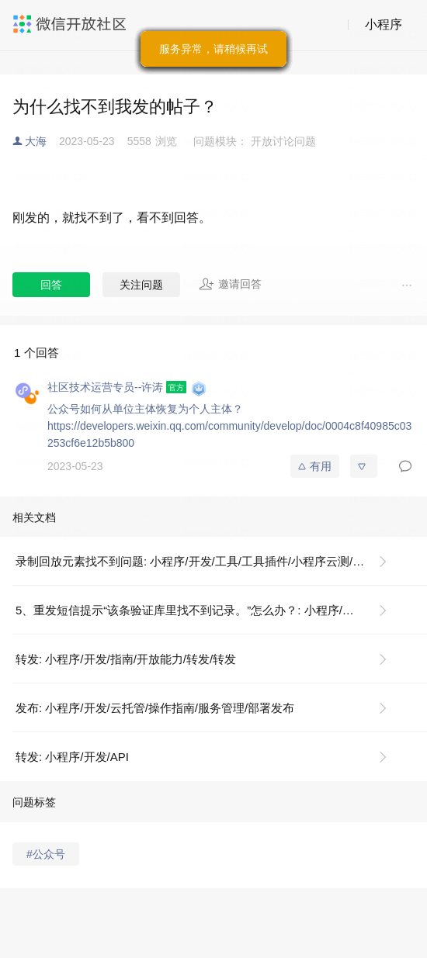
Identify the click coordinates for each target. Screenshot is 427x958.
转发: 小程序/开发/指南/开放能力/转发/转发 (126, 659)
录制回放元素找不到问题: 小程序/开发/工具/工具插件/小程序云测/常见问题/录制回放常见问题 (208, 561)
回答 (51, 284)
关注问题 (141, 284)
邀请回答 (230, 284)
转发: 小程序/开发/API (72, 756)
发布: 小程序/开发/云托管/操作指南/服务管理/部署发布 (155, 707)
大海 (36, 141)
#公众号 (45, 854)
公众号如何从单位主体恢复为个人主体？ (145, 409)
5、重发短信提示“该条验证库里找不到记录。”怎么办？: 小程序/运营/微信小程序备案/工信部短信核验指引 (208, 610)
